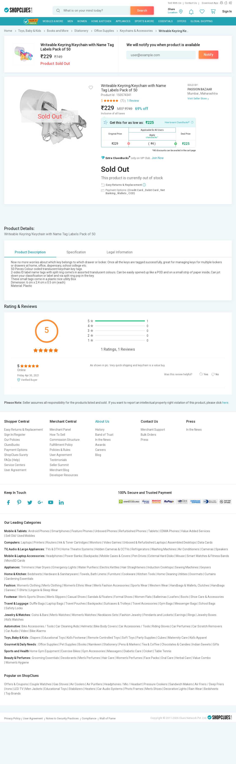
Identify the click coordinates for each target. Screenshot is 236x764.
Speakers (221, 549)
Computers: (12, 542)
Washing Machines (163, 549)
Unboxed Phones (106, 531)
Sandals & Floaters (100, 596)
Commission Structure (65, 439)
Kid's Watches (14, 619)
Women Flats (143, 596)
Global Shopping (201, 21)
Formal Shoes (123, 596)
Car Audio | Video (16, 631)
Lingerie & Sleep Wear (43, 590)
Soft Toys (128, 637)
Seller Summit (59, 465)
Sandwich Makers (181, 684)
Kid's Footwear (76, 637)
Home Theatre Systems (77, 549)
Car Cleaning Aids (67, 626)
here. (225, 402)
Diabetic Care (132, 651)
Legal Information (120, 252)
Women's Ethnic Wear (77, 585)
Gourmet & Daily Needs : (21, 644)
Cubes (162, 637)
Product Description (30, 252)
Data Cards (205, 542)
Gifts (216, 644)
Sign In (227, 11)
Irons (8, 689)
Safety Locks (14, 608)
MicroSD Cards (15, 560)
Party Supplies (146, 637)
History (100, 429)
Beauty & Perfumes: (17, 658)
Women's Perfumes (129, 658)
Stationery (110, 644)
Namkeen (94, 644)
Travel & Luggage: (16, 603)
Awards (100, 444)
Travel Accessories (144, 603)
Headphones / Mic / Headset (123, 684)
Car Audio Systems (110, 689)
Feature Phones (82, 531)
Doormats (196, 574)
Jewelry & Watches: (17, 615)
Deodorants (68, 658)
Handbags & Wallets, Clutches (189, 585)
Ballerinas (160, 596)
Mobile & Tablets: (16, 531)
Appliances (123, 21)
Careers (100, 449)
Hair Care (108, 658)
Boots (185, 596)
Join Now (158, 158)
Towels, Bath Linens (93, 574)
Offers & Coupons (16, 684)
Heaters (90, 689)
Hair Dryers (43, 567)
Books (82, 644)
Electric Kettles (109, 567)
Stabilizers (76, 689)
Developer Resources (64, 475)
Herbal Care (183, 658)
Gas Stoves (60, 684)
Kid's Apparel (198, 637)
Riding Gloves (161, 626)
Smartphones (60, 531)
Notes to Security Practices (62, 718)
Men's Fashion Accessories (111, 585)
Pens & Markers (129, 644)
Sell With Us (174, 3)
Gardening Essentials (19, 578)
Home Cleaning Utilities (172, 574)
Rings (191, 615)
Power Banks (73, 556)
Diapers (35, 637)
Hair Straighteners (133, 567)
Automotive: (12, 626)
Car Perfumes (181, 626)
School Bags (207, 603)
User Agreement (15, 470)
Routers (51, 542)
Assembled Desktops (182, 542)
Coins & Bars (40, 615)
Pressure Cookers (155, 684)
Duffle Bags (37, 603)
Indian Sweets (201, 644)
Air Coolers (77, 684)
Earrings (180, 615)
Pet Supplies (68, 644)
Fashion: (10, 585)
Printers (39, 542)
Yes (206, 374)
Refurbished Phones (132, 531)
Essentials (165, 21)
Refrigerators (140, 549)
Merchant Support (153, 429)
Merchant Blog (59, 470)
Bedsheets (35, 574)
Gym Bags (166, 603)
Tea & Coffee (151, 644)
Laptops (26, 542)
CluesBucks (12, 444)
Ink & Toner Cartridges (73, 542)
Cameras (207, 549)
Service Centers (14, 465)
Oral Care (167, 658)
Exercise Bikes (70, 651)
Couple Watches (40, 684)
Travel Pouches (75, 603)
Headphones (54, 556)
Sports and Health (16, 651)
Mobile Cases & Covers (115, 556)
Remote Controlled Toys (104, 637)
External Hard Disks (161, 556)
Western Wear (158, 585)
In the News (103, 439)
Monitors (96, 542)
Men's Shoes (153, 689)
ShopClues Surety (16, 455)
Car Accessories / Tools (134, 626)
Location (172, 12)
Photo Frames (134, 689)
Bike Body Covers (105, 626)
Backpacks (91, 556)
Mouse (180, 556)
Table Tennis (162, 651)
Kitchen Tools (146, 574)
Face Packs (151, 658)
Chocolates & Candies (175, 644)
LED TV (18, 689)
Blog (98, 455)
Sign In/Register (14, 434)
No (217, 374)
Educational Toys (53, 637)
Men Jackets (33, 689)
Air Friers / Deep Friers (209, 684)
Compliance (89, 718)
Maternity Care (178, 637)
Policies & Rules (60, 449)
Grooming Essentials (45, 658)
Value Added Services (195, 531)
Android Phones (39, 531)
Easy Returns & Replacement (23, 429)
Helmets (86, 626)
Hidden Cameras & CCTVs (112, 549)
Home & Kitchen (101, 21)
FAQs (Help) (12, 460)
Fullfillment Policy (61, 444)
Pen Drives (139, 556)
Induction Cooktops (160, 567)
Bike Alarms (38, 631)
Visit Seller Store (197, 98)
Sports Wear (139, 585)
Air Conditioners (188, 549)
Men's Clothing (52, 585)
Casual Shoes (77, 596)
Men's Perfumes (89, 658)
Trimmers (27, 567)
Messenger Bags (186, 603)
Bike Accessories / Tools (37, 626)
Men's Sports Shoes (32, 596)
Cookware (128, 574)
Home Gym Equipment (44, 651)
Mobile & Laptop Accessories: (24, 556)
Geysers (205, 567)
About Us (102, 421)
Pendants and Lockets (158, 615)
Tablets (153, 531)
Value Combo (202, 658)
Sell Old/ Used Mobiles (20, 535)
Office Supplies (48, 644)
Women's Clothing (28, 585)
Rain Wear (195, 689)
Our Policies (12, 439)
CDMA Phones (169, 531)
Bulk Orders (148, 434)
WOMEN (82, 21)
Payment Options (15, 449)
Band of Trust (104, 434)
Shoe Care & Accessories (207, 596)
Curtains (210, 574)
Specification (76, 252)
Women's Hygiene (17, 662)
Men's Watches (60, 615)
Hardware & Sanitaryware (61, 574)
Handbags (218, 585)
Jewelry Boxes (206, 615)
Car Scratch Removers (207, 626)
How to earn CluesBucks (179, 122)
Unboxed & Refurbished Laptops (144, 542)
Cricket (148, 651)
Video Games (112, 542)
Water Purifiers (88, 567)
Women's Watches (84, 615)
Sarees (10, 590)
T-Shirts (22, 590)
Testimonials (58, 460)
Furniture (114, 574)
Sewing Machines (186, 567)
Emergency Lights (64, 567)
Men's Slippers (56, 596)
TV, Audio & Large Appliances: (24, 549)
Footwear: (11, 596)
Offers (181, 21)
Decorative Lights (175, 689)
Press (144, 439)
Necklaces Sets (108, 615)
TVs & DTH (53, 549)
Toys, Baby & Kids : (17, 637)
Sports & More (144, 21)
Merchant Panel (60, 429)
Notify (208, 55)
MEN (70, 21)
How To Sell (57, 434)
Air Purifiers (94, 684)
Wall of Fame (107, 718)
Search (142, 10)
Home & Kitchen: (15, 574)
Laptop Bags (55, 603)
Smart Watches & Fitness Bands (208, 556)
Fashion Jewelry (131, 615)
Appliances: (12, 567)
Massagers (114, 651)
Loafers (174, 596)
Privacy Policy (12, 718)
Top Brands (13, 693)
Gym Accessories (93, 651)
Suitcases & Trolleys (117, 603)
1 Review (133, 100)
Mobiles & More (53, 21)
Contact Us (191, 3)
